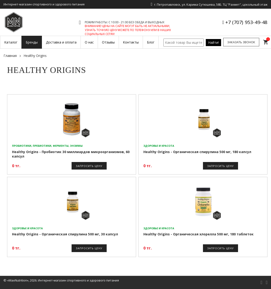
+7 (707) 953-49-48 (246, 22)
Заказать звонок (241, 42)
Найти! (213, 42)
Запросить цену (89, 166)
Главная (10, 55)
